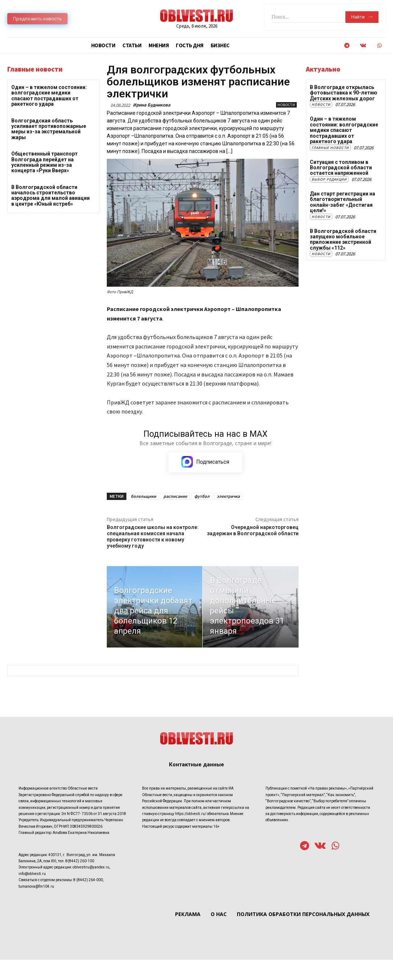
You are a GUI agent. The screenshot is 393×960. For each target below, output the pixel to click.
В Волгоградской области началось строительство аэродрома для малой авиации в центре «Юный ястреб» (50, 195)
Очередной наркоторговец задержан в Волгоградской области (253, 530)
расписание (175, 496)
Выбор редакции (329, 179)
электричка (228, 496)
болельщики (143, 496)
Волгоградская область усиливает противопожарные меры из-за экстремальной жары (48, 129)
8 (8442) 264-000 (88, 880)
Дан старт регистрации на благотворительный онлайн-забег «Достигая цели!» (342, 201)
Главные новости (330, 147)
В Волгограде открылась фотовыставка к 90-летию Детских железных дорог (343, 92)
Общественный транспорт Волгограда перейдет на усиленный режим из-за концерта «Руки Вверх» (44, 162)
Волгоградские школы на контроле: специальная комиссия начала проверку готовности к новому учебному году (153, 536)
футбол (202, 496)
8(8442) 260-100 (79, 861)
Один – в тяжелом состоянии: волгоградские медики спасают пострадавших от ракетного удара (49, 95)
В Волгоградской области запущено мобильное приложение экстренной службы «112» (343, 239)
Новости (286, 105)
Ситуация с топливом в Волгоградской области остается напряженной (341, 167)
